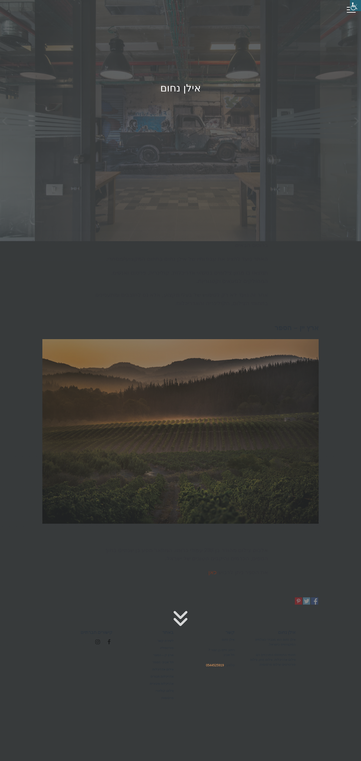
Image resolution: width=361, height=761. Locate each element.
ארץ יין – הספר (163, 655)
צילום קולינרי (176, 189)
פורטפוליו (167, 648)
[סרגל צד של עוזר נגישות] (355, 5)
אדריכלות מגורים (162, 676)
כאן (212, 572)
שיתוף (314, 601)
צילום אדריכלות (102, 189)
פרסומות (249, 189)
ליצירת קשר (165, 641)
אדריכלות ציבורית (162, 683)
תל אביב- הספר (163, 662)
